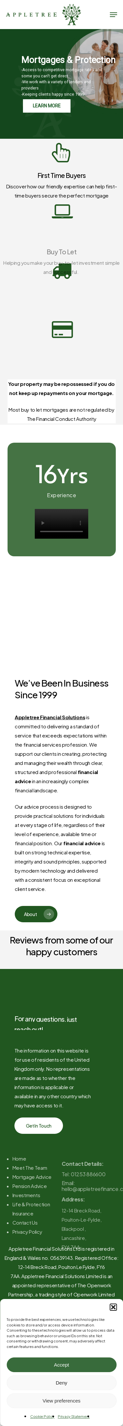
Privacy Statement (74, 1416)
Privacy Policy (27, 1256)
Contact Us (25, 1247)
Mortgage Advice (32, 1201)
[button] (113, 1307)
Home (19, 1183)
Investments (26, 1219)
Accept (61, 1365)
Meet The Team (29, 1192)
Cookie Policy (42, 1416)
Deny (61, 1383)
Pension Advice (29, 1210)
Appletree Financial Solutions (50, 717)
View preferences (62, 1400)
